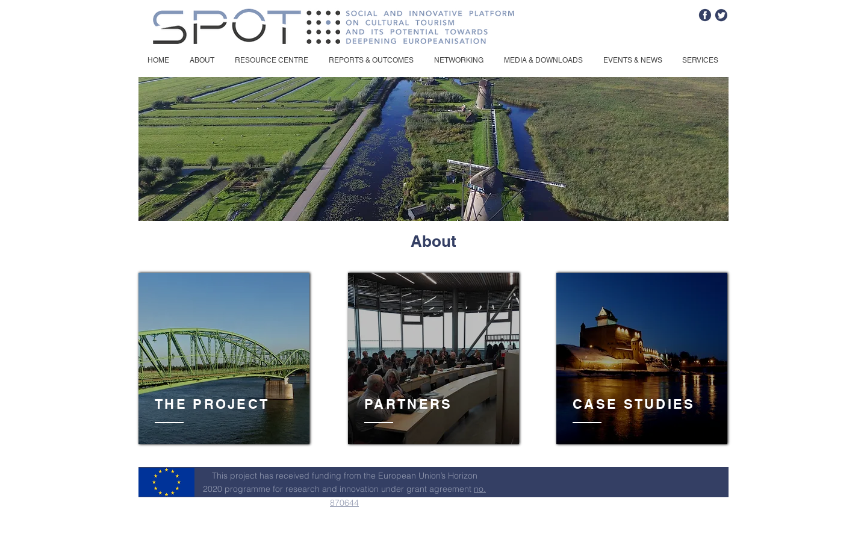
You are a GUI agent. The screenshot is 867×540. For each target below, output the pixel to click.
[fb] (705, 15)
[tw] (721, 15)
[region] (223, 359)
